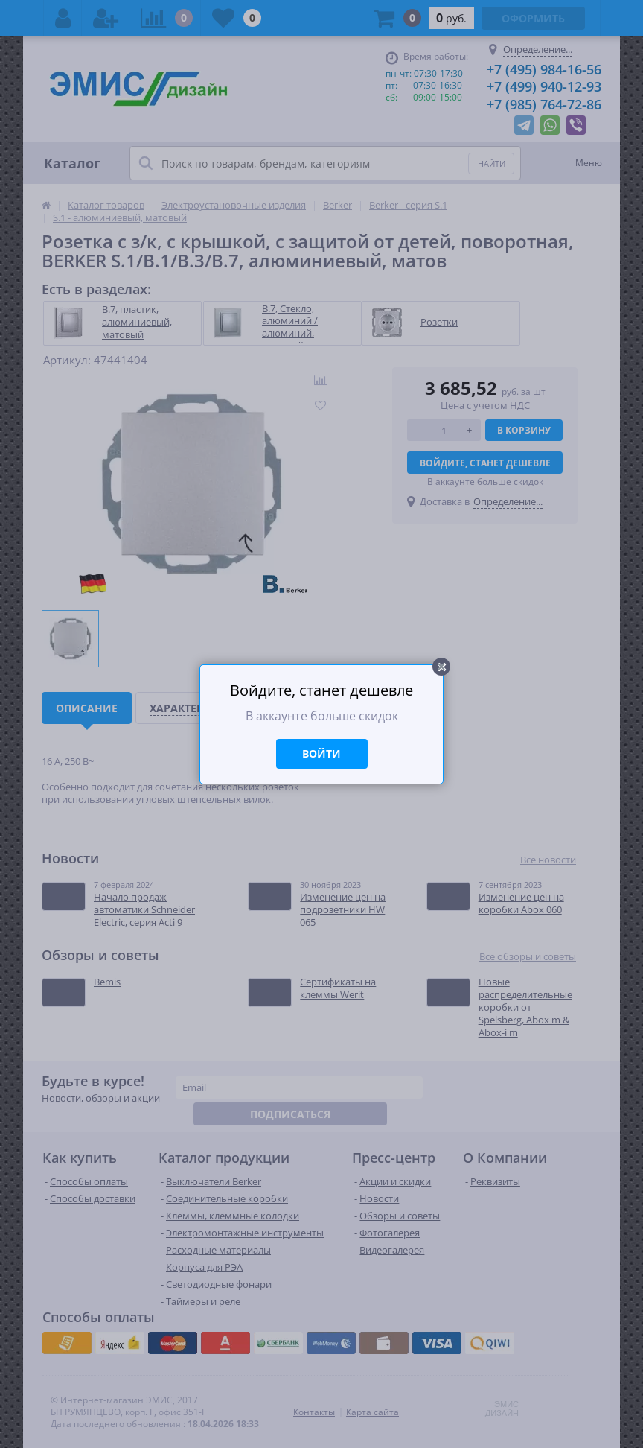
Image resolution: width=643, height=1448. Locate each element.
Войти (321, 753)
